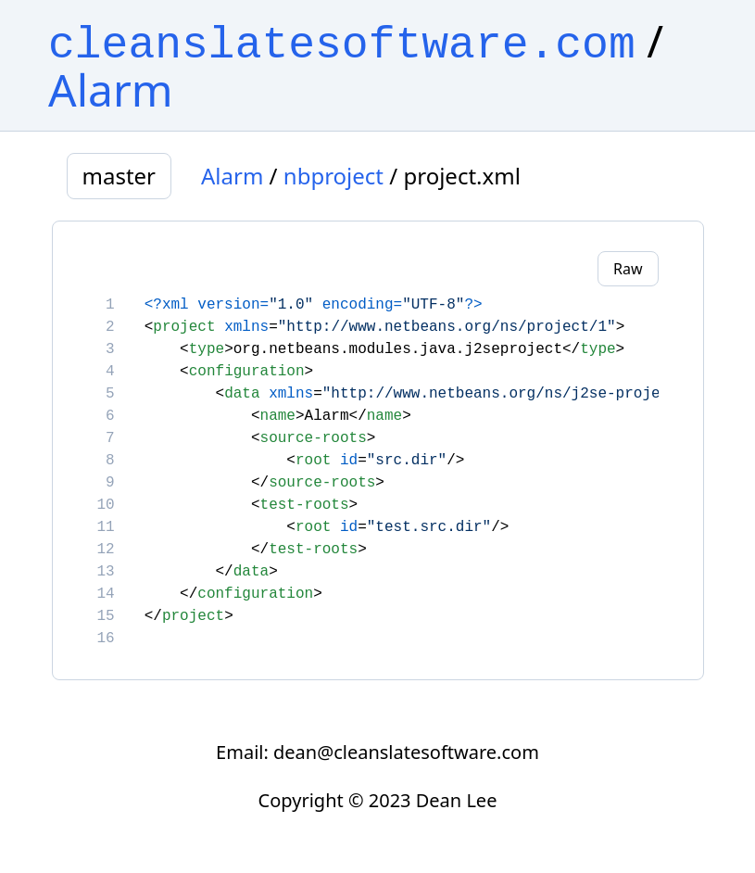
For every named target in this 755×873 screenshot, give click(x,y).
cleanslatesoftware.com (341, 45)
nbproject (333, 175)
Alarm (110, 89)
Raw (628, 269)
